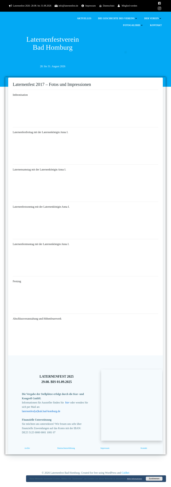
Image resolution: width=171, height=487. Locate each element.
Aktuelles (84, 18)
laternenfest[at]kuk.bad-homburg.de (43, 413)
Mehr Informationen (134, 479)
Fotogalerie (133, 25)
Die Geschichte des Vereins (118, 18)
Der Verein (153, 18)
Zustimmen (154, 478)
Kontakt (156, 25)
